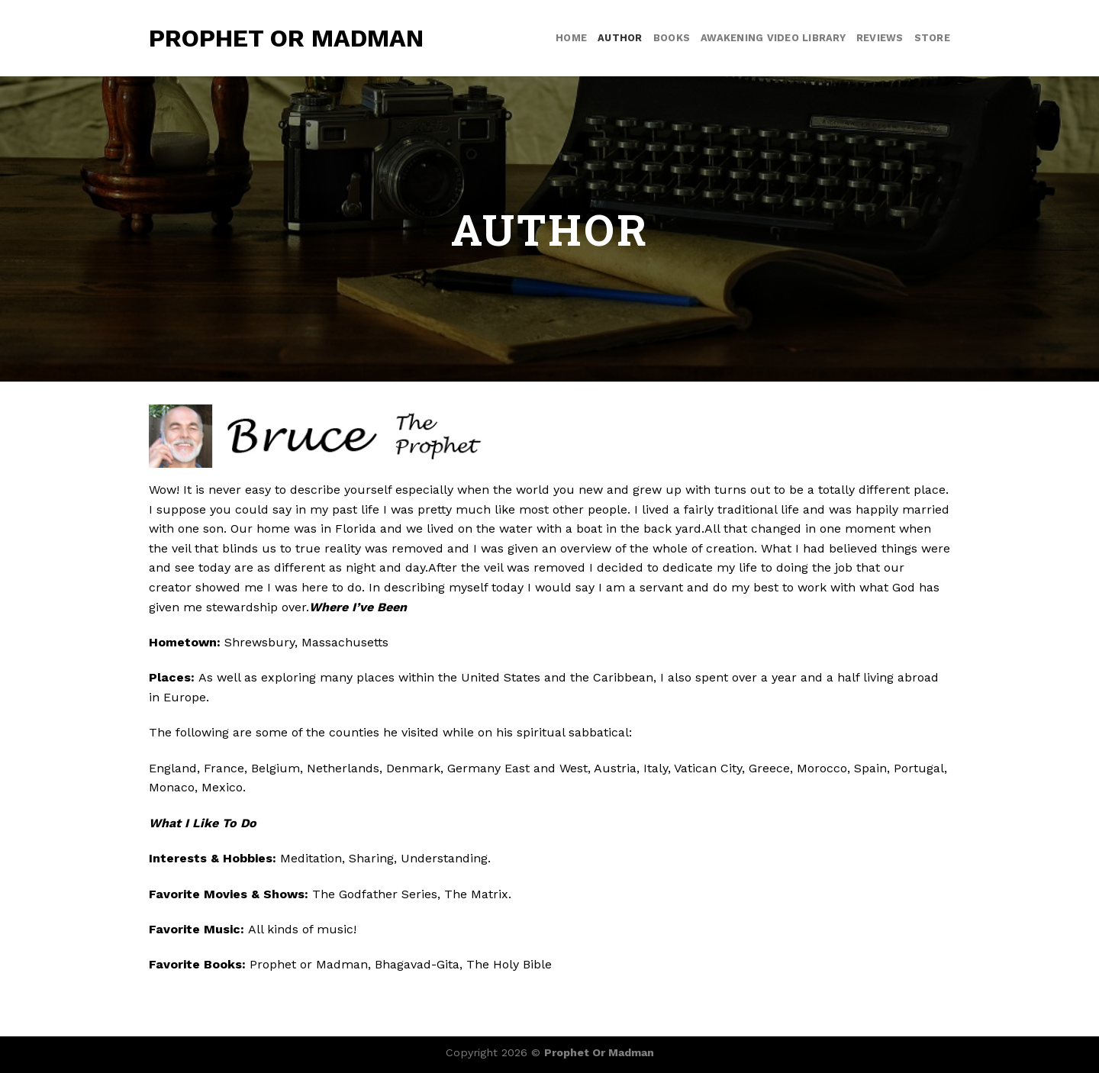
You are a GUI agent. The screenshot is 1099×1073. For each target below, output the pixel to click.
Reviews (880, 38)
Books (671, 38)
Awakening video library (773, 38)
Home (571, 38)
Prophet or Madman (286, 38)
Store (932, 38)
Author (620, 38)
